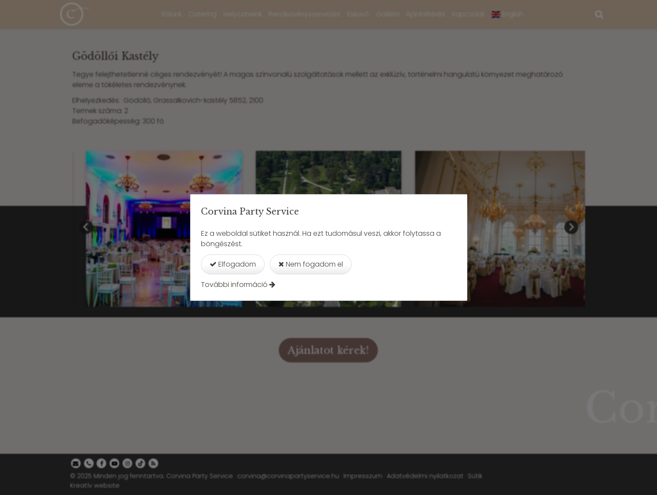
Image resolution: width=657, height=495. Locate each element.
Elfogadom (233, 264)
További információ (234, 285)
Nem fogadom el (310, 264)
